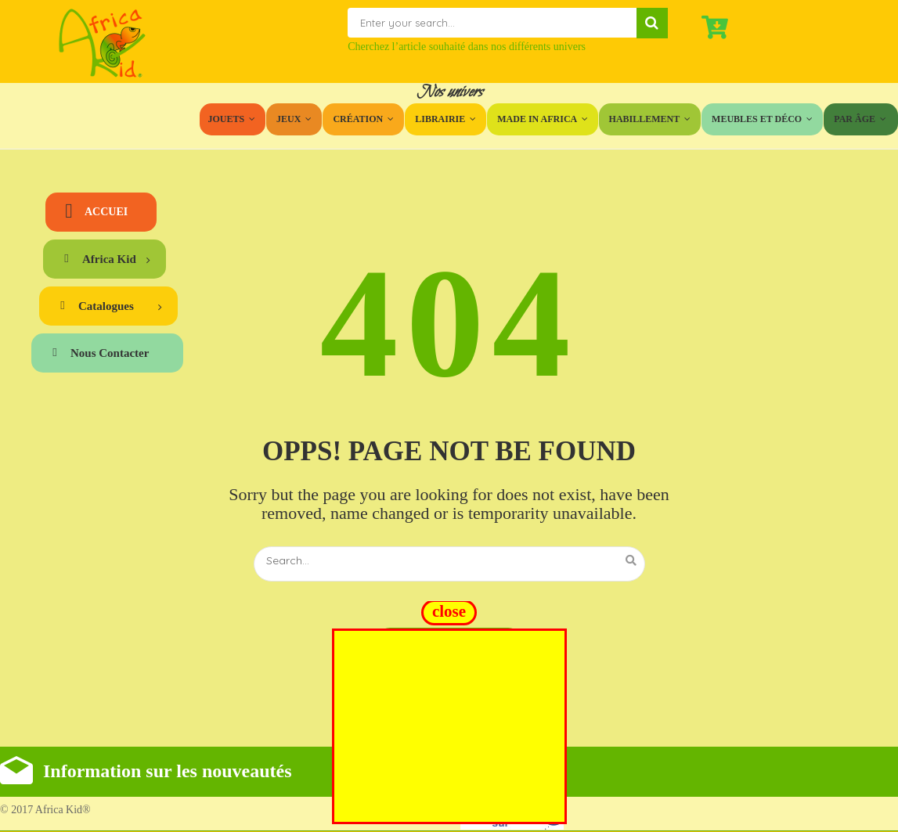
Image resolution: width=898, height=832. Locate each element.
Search (652, 23)
